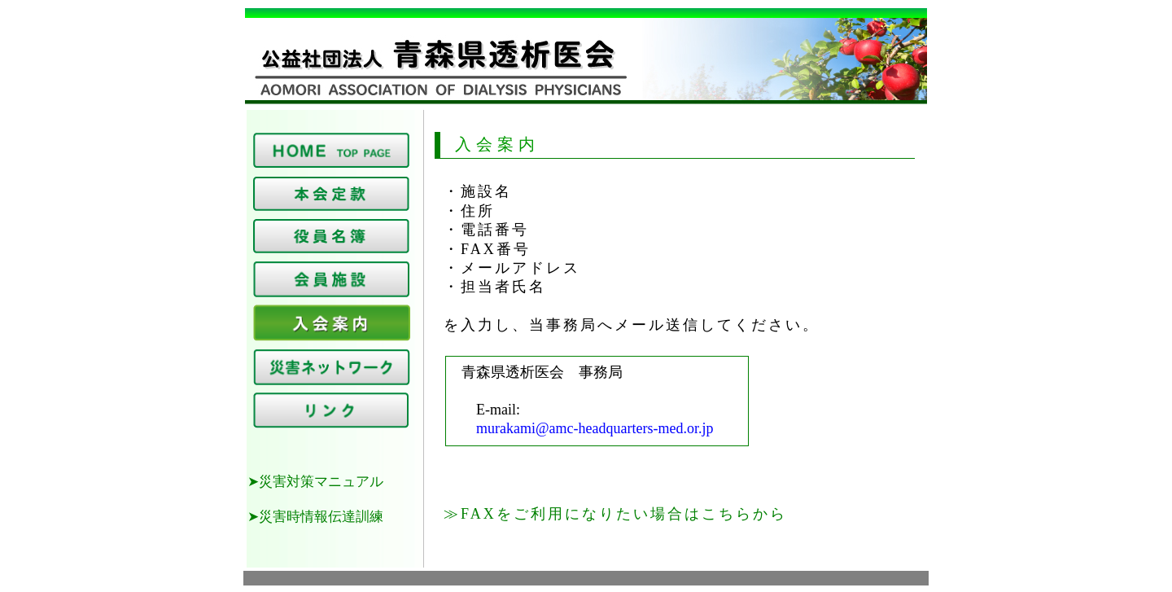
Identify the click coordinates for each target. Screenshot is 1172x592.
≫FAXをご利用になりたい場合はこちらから (615, 514)
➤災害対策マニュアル (315, 481)
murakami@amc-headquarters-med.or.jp (580, 428)
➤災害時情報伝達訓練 (315, 516)
